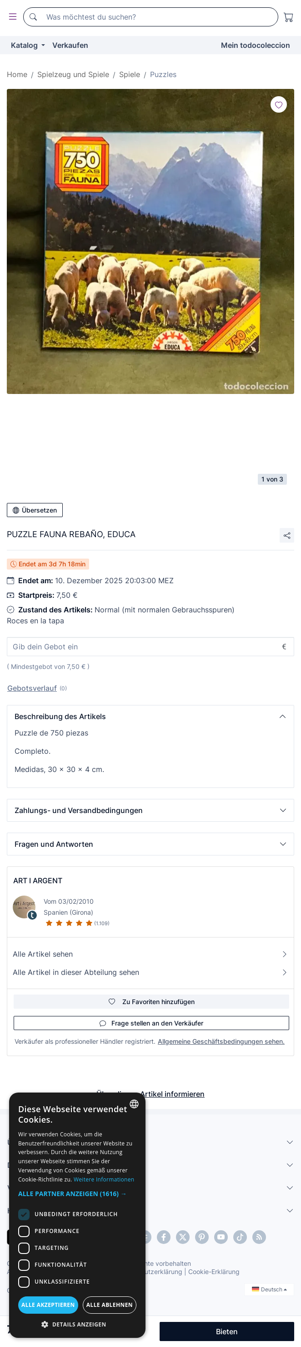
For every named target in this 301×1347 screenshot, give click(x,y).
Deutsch (269, 1289)
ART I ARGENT (37, 880)
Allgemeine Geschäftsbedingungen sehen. (221, 1041)
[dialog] (77, 1215)
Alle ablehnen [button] (109, 1305)
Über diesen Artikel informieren (150, 1093)
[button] (150, 716)
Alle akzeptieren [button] (48, 1305)
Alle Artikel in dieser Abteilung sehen (150, 972)
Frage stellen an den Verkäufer (151, 1023)
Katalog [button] (25, 45)
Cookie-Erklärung (214, 1271)
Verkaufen (70, 45)
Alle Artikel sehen (150, 953)
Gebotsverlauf (32, 688)
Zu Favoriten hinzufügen (152, 1001)
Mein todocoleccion (255, 45)
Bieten (227, 1331)
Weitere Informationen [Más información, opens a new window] (104, 1179)
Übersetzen (35, 510)
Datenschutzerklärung (149, 1271)
